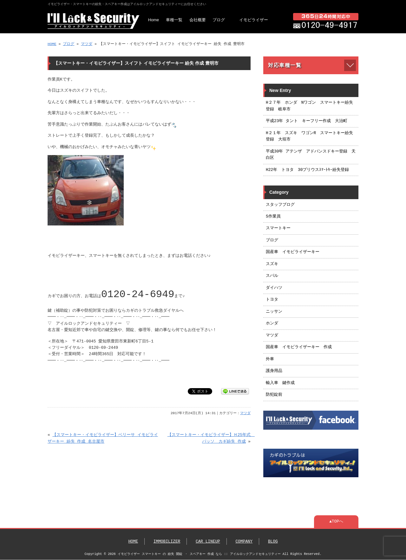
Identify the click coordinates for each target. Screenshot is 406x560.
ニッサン (274, 312)
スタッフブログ (280, 205)
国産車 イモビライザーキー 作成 (299, 347)
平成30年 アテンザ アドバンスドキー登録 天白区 (311, 155)
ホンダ (272, 323)
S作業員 (273, 216)
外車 (270, 359)
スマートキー (278, 228)
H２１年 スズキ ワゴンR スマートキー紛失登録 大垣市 (309, 136)
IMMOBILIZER (167, 541)
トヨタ (272, 300)
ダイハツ (274, 288)
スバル (272, 276)
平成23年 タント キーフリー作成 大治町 (306, 121)
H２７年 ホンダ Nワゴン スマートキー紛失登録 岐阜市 (309, 106)
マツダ (86, 44)
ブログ (219, 19)
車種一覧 (174, 19)
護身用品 (274, 371)
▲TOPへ (336, 521)
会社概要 (197, 19)
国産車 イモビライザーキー (292, 252)
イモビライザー (253, 19)
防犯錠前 (274, 395)
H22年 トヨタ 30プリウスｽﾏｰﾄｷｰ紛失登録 (307, 170)
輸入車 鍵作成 (280, 383)
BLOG (273, 541)
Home (153, 19)
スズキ (272, 264)
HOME (52, 44)
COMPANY (243, 541)
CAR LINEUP (208, 541)
